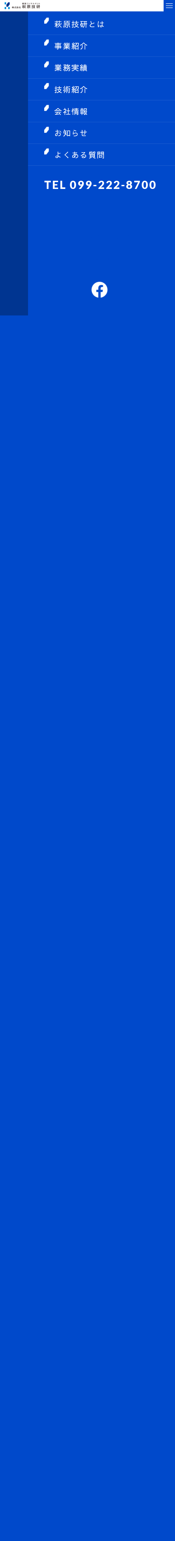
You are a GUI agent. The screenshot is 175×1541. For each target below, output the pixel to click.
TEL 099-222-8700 (100, 184)
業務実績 (71, 67)
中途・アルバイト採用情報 (99, 237)
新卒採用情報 (99, 260)
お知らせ (71, 132)
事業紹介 (71, 45)
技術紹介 (71, 89)
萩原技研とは (79, 23)
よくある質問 (79, 154)
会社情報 (71, 111)
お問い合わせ (99, 213)
